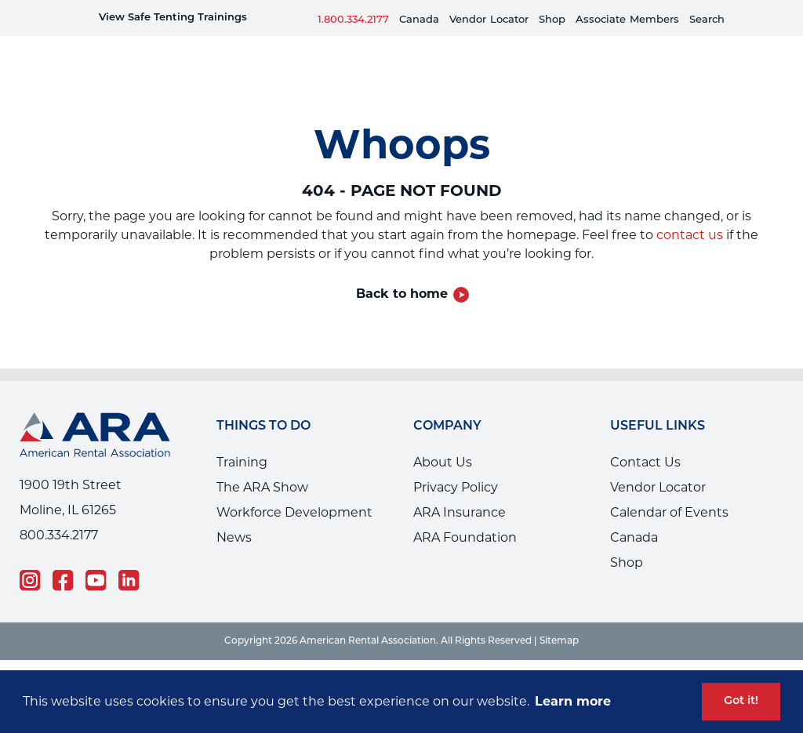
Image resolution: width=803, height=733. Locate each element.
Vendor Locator (658, 463)
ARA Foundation (465, 513)
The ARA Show (262, 463)
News (234, 513)
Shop (552, 20)
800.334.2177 (59, 511)
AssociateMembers (627, 20)
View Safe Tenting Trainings (173, 18)
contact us (689, 211)
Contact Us (645, 438)
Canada (419, 20)
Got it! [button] (741, 701)
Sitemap (559, 617)
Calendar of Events (669, 488)
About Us (442, 438)
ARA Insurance (459, 488)
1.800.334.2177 (353, 20)
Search (707, 20)
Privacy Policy (455, 463)
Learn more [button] (573, 701)
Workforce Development (294, 488)
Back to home (402, 270)
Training (241, 438)
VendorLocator (489, 20)
